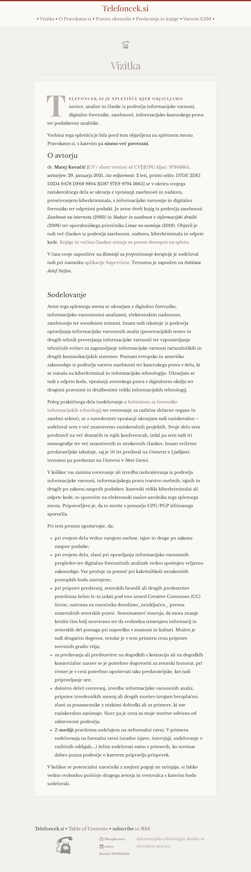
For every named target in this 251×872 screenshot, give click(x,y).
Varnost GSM (197, 19)
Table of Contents (88, 829)
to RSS (142, 829)
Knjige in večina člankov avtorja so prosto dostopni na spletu (124, 242)
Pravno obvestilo (113, 19)
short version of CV (120, 167)
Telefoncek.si (125, 8)
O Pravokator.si (75, 19)
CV (91, 167)
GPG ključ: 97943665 (167, 167)
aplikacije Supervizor (107, 262)
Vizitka (47, 19)
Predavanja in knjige (157, 19)
